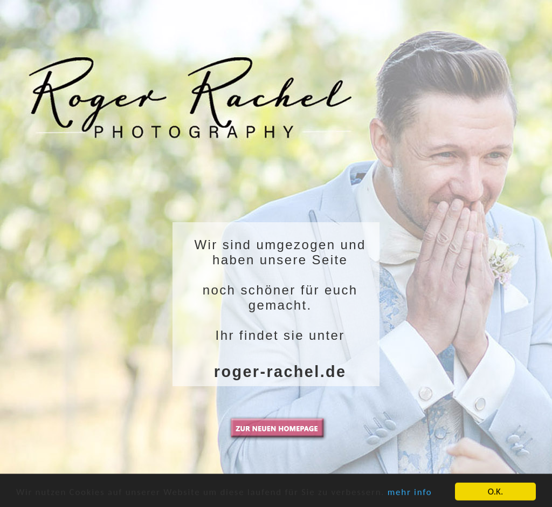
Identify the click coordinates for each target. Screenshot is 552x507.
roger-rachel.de (280, 371)
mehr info (410, 495)
